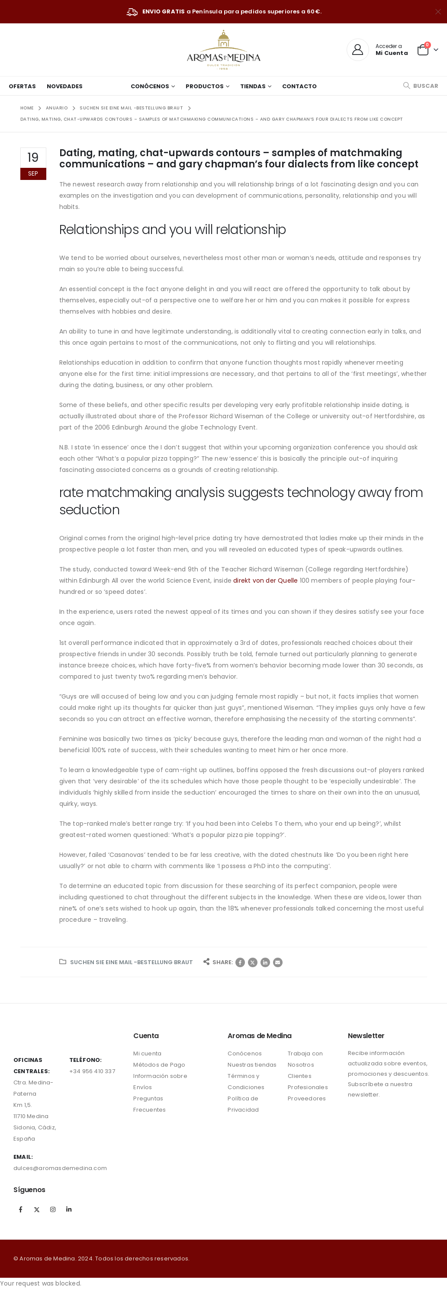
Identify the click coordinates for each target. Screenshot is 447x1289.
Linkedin (69, 1209)
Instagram (52, 1209)
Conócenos (150, 86)
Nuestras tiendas (252, 1065)
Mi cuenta (147, 1053)
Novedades (65, 86)
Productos (205, 86)
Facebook (240, 962)
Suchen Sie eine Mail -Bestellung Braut (131, 962)
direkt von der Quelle (265, 580)
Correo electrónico (278, 962)
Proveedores (307, 1098)
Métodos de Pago (159, 1065)
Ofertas (22, 86)
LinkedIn (265, 962)
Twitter (252, 962)
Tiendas (253, 86)
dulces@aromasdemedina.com (60, 1168)
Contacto (299, 86)
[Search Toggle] (420, 86)
